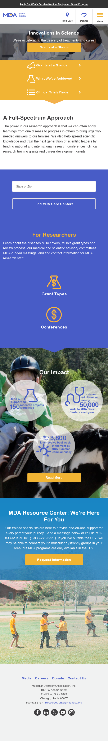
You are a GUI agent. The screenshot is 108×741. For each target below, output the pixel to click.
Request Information (54, 559)
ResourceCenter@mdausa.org (63, 702)
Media (27, 678)
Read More (54, 477)
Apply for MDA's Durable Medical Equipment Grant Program (54, 4)
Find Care (67, 16)
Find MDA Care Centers (54, 204)
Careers (42, 678)
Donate (84, 16)
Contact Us (77, 678)
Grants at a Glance (54, 47)
